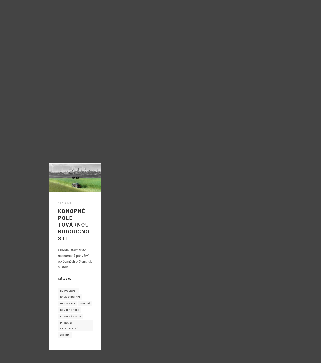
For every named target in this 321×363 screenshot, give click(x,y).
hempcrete (67, 303)
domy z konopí (70, 297)
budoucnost (68, 291)
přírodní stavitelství (69, 326)
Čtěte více (64, 278)
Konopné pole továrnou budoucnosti (74, 224)
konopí (85, 303)
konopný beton (70, 316)
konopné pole (69, 310)
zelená (65, 335)
